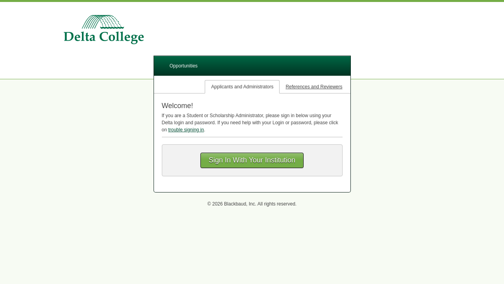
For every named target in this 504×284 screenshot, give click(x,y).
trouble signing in (186, 130)
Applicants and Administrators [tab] (242, 87)
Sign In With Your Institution (252, 160)
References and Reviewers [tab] (313, 87)
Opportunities (184, 66)
